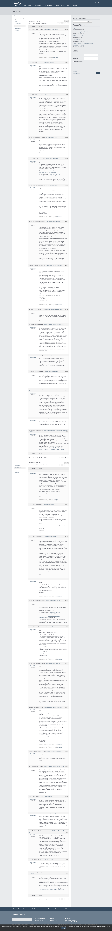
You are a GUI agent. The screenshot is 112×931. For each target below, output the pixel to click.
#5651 (66, 221)
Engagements (18, 28)
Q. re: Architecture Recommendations (54, 309)
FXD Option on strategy (79, 35)
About (30, 5)
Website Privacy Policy (60, 926)
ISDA (81, 5)
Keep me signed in (78, 61)
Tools (68, 5)
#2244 (66, 371)
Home (24, 5)
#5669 (66, 137)
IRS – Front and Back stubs (51, 137)
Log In (98, 72)
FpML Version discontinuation (50, 94)
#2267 (66, 324)
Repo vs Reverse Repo (78, 28)
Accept (63, 928)
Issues (57, 5)
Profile (16, 21)
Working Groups (49, 5)
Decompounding (48, 355)
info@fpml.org (53, 920)
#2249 (66, 355)
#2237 (66, 390)
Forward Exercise (77, 39)
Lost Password (76, 73)
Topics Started (18, 23)
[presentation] (84, 67)
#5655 (66, 158)
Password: (75, 58)
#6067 (66, 62)
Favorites (17, 30)
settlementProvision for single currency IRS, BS (54, 324)
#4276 (66, 309)
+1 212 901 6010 (38, 920)
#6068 (66, 29)
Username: (76, 55)
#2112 (67, 431)
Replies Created (18, 26)
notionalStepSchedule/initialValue (53, 221)
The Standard (38, 5)
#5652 (66, 185)
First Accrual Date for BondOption (51, 29)
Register (75, 71)
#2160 (66, 418)
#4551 (66, 265)
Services (75, 5)
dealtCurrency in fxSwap (49, 62)
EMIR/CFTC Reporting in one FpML (53, 158)
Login (98, 2)
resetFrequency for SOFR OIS (80, 32)
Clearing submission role (50, 418)
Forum (62, 5)
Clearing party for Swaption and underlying (54, 265)
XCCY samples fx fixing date (52, 371)
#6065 (66, 94)
